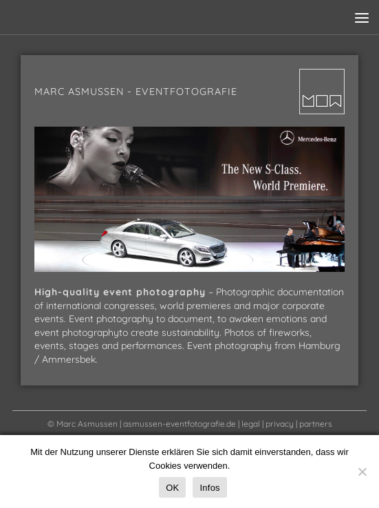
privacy (280, 424)
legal (250, 424)
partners (315, 424)
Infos (209, 488)
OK (172, 488)
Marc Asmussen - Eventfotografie (135, 91)
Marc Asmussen (87, 424)
